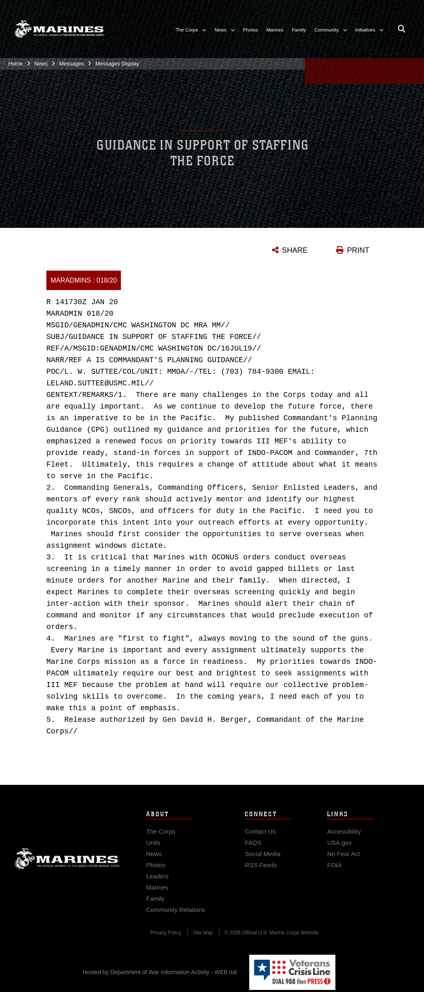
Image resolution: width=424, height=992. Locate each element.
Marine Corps (67, 864)
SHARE (295, 250)
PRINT (358, 250)
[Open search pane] (402, 29)
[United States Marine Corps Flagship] (59, 29)
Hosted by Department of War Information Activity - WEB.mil (160, 972)
